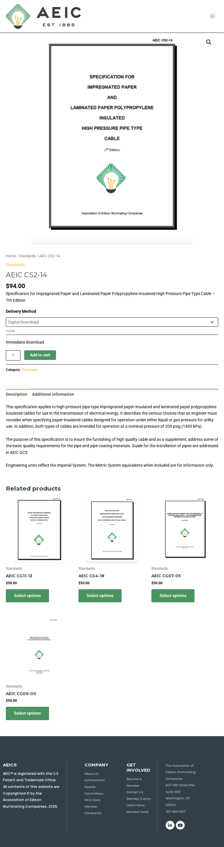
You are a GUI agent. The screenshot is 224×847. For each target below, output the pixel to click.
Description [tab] (16, 394)
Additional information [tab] (53, 394)
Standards (27, 256)
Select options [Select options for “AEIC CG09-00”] (27, 713)
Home (11, 256)
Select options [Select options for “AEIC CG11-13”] (27, 595)
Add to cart (40, 355)
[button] (209, 42)
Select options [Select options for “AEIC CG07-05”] (173, 595)
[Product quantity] (13, 355)
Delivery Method (21, 311)
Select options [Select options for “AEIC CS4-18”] (100, 595)
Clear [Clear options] (10, 331)
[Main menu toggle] (212, 16)
